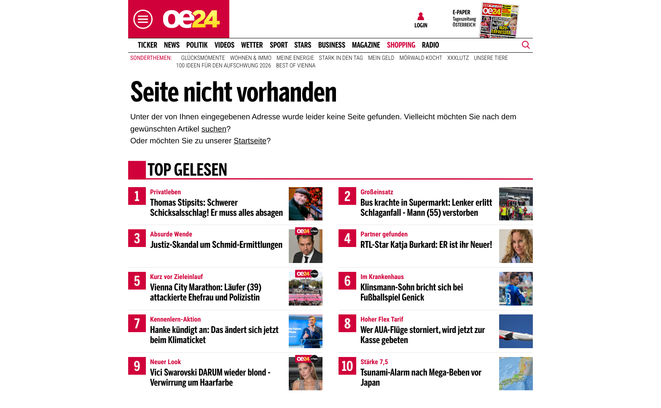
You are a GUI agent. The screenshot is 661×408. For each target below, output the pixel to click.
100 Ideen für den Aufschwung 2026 (223, 65)
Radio (430, 45)
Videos (224, 45)
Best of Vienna (295, 65)
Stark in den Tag (341, 58)
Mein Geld (381, 58)
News (172, 45)
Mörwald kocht (421, 58)
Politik (197, 45)
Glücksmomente (203, 58)
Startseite (250, 140)
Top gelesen (187, 170)
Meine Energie (295, 58)
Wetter (252, 45)
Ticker (147, 45)
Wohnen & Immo (250, 58)
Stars (303, 45)
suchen (214, 128)
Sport (279, 45)
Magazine (366, 45)
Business (331, 45)
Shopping (401, 45)
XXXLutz (458, 58)
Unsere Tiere (491, 58)
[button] (140, 19)
